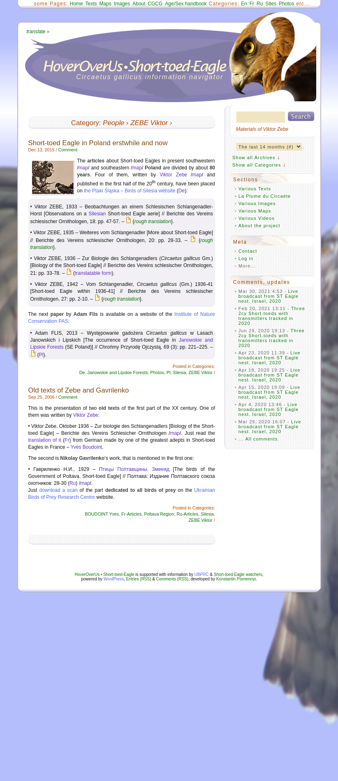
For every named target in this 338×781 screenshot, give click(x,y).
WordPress (113, 579)
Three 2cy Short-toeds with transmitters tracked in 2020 (272, 316)
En (244, 4)
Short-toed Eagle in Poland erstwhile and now (98, 143)
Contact (248, 251)
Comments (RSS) (172, 579)
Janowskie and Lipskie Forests (117, 372)
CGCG (155, 4)
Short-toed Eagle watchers (238, 574)
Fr (252, 4)
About (138, 4)
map (83, 168)
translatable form (93, 273)
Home (76, 4)
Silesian (97, 214)
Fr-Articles (131, 514)
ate (36, 31)
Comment (68, 149)
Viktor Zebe (173, 175)
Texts (91, 4)
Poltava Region (159, 514)
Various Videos (257, 218)
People (113, 123)
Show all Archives (254, 157)
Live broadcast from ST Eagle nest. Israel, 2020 (269, 296)
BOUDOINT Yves (102, 514)
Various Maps (255, 210)
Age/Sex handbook (186, 4)
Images (122, 4)
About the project (260, 225)
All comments (261, 438)
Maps (105, 4)
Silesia (179, 372)
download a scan (58, 490)
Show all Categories (256, 164)
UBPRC (201, 574)
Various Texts (255, 188)
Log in (246, 258)
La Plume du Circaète (265, 196)
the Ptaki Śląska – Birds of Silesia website (129, 191)
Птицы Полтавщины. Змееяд (134, 469)
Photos (286, 4)
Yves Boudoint (86, 447)
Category (85, 123)
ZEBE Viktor (149, 123)
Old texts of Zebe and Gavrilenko (78, 390)
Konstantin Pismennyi (235, 579)
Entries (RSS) (138, 579)
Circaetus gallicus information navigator (150, 76)
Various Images (257, 203)
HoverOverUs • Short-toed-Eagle (104, 574)
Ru (260, 4)
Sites (270, 4)
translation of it (44, 440)
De (181, 191)
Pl (41, 355)
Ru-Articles (187, 514)
